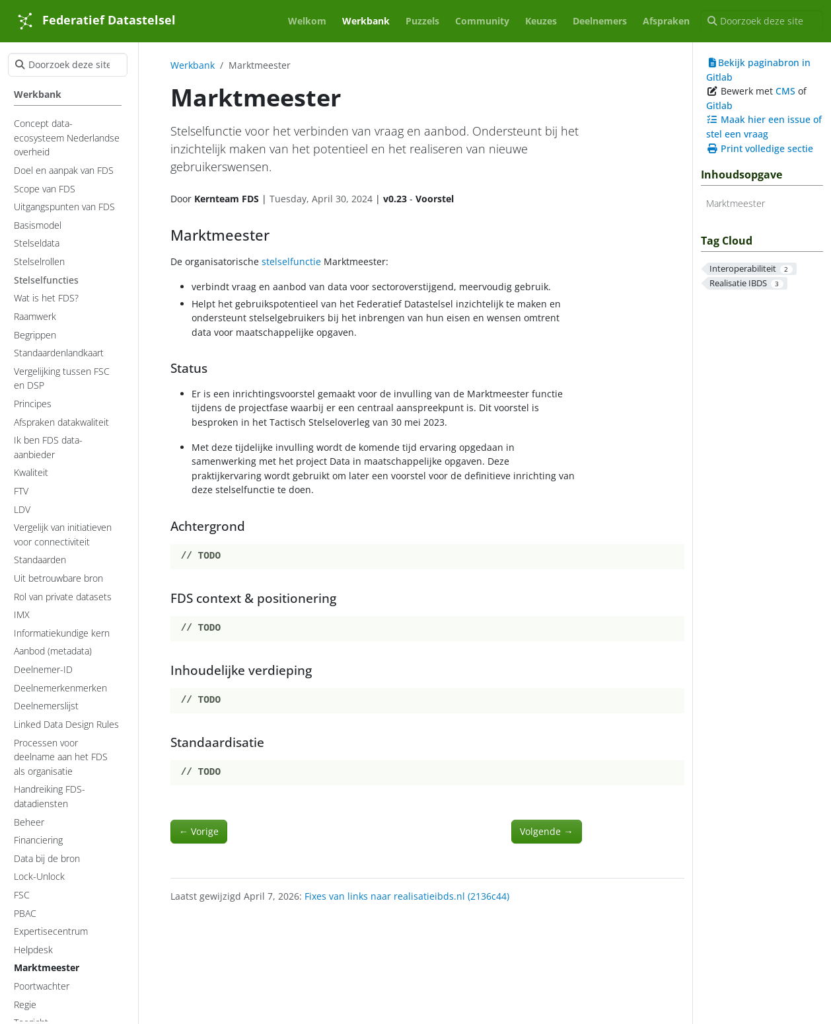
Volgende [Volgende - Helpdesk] (546, 831)
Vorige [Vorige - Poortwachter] (199, 831)
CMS (785, 91)
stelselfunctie (291, 261)
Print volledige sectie (759, 148)
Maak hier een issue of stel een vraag (764, 126)
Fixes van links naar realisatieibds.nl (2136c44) (407, 896)
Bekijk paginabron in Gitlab (758, 69)
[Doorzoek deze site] (761, 21)
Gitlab (719, 105)
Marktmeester (735, 203)
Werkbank (192, 65)
